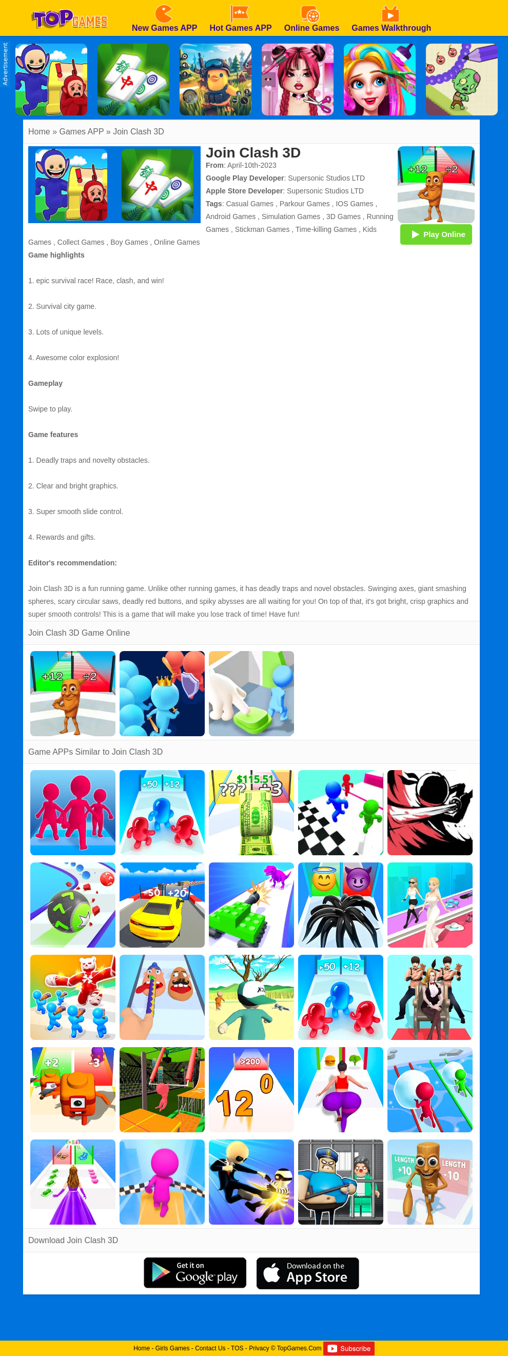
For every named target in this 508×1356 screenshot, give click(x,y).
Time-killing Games (326, 229)
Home (39, 131)
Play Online (436, 234)
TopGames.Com (299, 1348)
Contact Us (210, 1348)
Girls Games (172, 1348)
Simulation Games (291, 216)
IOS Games (354, 204)
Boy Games (129, 242)
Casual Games (249, 204)
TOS (237, 1348)
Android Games (231, 216)
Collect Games (81, 242)
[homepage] (69, 3)
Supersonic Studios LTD (326, 178)
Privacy (259, 1348)
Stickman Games (262, 229)
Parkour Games (305, 204)
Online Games (177, 242)
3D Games (343, 216)
